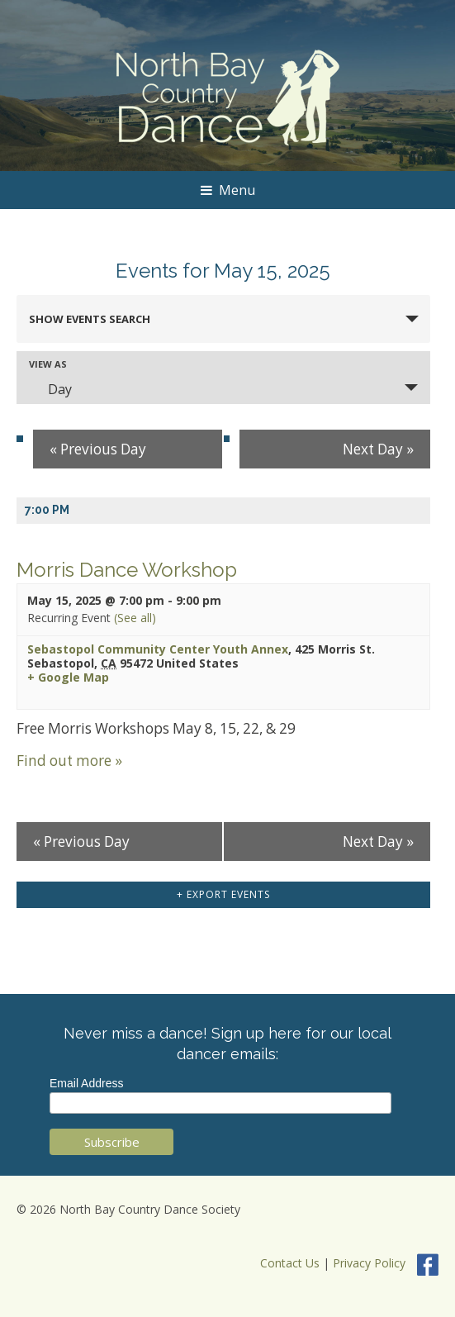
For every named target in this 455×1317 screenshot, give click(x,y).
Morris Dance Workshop (127, 570)
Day (50, 389)
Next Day (378, 449)
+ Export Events (223, 894)
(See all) (135, 617)
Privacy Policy (369, 1263)
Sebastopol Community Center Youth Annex (157, 649)
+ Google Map (68, 678)
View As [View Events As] (48, 363)
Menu (228, 190)
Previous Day (98, 449)
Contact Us (290, 1263)
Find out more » (69, 760)
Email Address (86, 1083)
